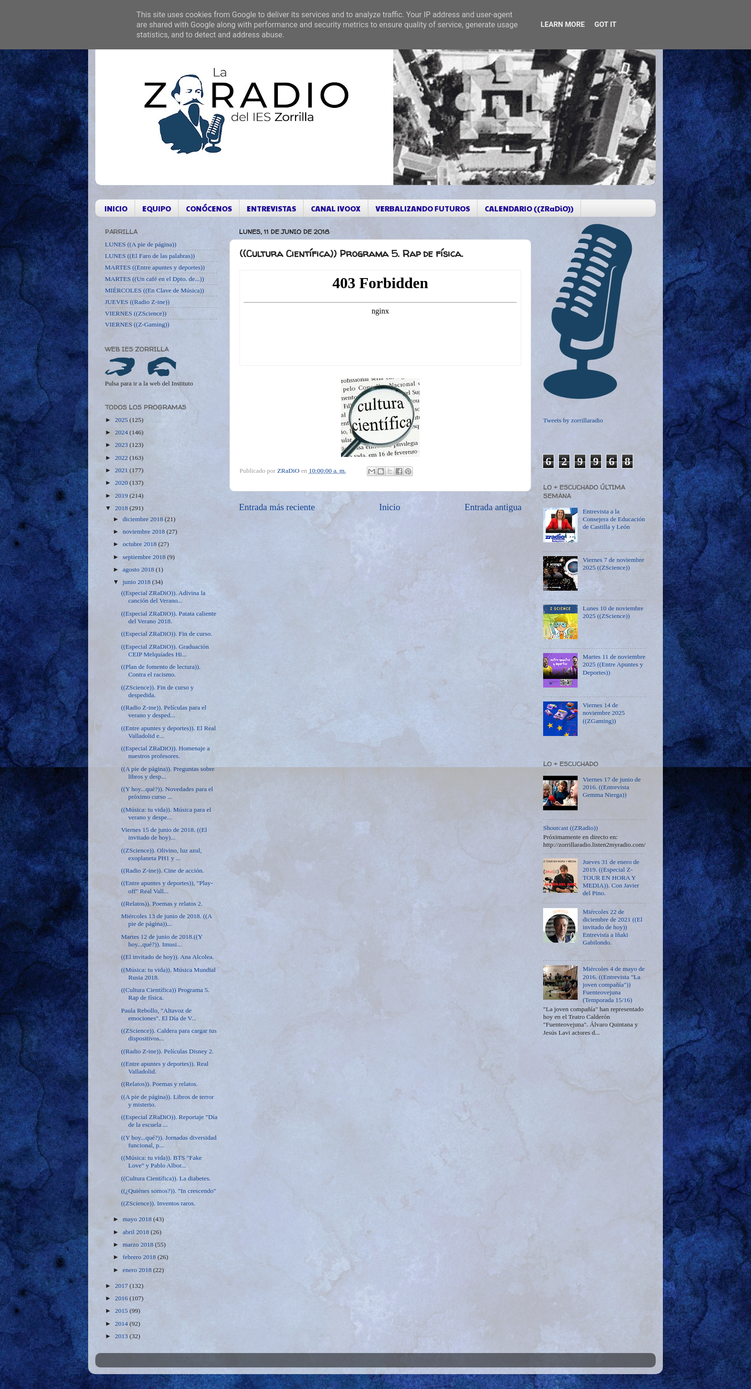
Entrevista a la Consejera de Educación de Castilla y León (613, 519)
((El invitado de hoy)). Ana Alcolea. (167, 956)
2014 (122, 1323)
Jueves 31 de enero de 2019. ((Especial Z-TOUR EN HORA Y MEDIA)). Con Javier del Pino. (610, 877)
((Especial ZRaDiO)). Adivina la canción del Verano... (163, 596)
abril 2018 (137, 1232)
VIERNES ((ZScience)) (136, 313)
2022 (122, 457)
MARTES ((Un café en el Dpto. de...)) (154, 278)
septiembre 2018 (145, 556)
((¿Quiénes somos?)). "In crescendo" (168, 1190)
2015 (122, 1310)
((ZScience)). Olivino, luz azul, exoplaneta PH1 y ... (161, 854)
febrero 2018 (140, 1257)
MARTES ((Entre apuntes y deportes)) (155, 267)
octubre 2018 (140, 544)
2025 (122, 419)
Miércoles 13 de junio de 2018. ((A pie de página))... (166, 919)
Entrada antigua (493, 507)
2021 (122, 470)
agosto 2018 (139, 569)
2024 (122, 432)
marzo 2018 (139, 1244)
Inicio (389, 507)
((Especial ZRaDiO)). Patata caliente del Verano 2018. (168, 617)
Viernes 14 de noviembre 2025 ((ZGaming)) (603, 712)
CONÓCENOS (209, 208)
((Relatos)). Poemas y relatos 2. (162, 903)
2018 (122, 508)
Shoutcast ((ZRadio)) (570, 827)
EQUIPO (156, 208)
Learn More (563, 24)
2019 (122, 495)
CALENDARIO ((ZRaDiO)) (529, 208)
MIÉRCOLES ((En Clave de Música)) (154, 290)
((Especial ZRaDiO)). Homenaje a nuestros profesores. (165, 752)
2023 (122, 444)
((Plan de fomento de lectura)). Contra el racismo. (161, 670)
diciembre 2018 (144, 519)
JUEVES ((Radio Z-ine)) (137, 301)
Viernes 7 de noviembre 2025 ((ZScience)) (613, 563)
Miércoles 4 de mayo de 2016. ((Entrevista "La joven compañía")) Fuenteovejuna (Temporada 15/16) (613, 984)
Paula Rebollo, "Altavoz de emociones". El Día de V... (158, 1014)
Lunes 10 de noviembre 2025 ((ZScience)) (612, 612)
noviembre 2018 (144, 531)
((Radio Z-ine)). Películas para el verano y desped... (163, 711)
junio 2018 (137, 581)
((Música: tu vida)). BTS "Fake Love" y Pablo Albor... (161, 1161)
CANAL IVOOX (336, 208)
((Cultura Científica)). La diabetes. (166, 1178)
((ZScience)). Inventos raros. (158, 1203)
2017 (122, 1285)
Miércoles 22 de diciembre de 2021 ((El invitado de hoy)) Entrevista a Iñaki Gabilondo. (612, 927)
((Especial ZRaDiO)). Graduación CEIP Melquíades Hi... (165, 650)
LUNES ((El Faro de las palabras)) (150, 255)
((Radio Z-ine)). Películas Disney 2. (167, 1051)
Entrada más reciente (277, 507)
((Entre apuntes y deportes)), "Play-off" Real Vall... (167, 886)
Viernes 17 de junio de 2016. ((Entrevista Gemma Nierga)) (611, 787)
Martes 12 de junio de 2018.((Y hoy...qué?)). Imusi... (162, 940)
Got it (605, 24)
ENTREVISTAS (271, 208)
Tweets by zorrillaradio (573, 420)
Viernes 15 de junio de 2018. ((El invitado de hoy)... (164, 833)
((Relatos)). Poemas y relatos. (159, 1083)
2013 (122, 1336)
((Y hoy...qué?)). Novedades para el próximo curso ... (167, 792)
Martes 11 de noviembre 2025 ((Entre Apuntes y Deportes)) (613, 664)
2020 (122, 482)
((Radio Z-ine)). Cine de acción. (162, 870)
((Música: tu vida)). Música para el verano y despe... (166, 813)
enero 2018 (138, 1269)
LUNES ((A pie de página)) (140, 244)
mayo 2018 (138, 1219)
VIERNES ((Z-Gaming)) (137, 324)
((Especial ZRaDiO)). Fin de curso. (166, 633)
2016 (122, 1298)
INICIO (115, 208)
